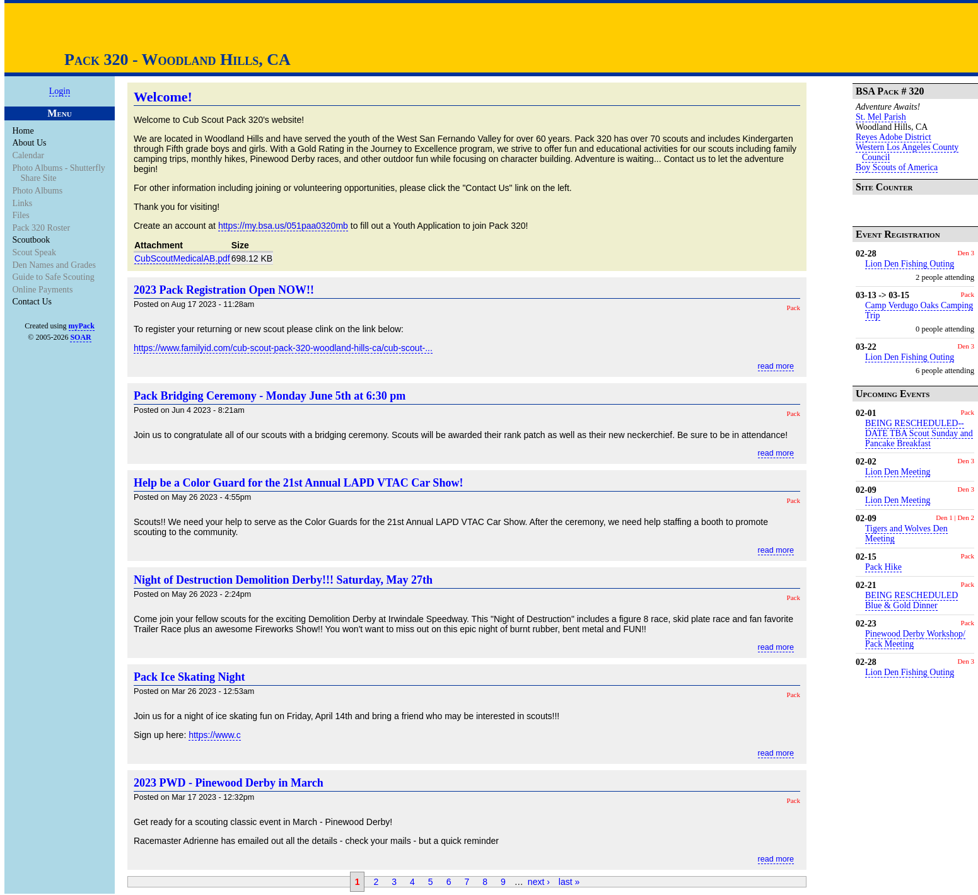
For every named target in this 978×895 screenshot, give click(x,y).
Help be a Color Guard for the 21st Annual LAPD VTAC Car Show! (298, 482)
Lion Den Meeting (897, 471)
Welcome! (163, 97)
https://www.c (214, 735)
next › (539, 882)
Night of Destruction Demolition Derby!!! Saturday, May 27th (283, 580)
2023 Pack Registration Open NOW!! (224, 290)
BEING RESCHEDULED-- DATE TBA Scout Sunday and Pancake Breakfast (919, 433)
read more (776, 366)
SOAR (80, 337)
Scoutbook (32, 240)
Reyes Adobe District (893, 137)
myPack (82, 325)
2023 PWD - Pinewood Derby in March (228, 783)
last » (569, 882)
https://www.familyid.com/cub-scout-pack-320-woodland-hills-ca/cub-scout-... (283, 348)
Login (59, 91)
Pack (793, 307)
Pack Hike (883, 567)
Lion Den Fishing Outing (909, 263)
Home (23, 131)
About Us (30, 142)
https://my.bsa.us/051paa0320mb (283, 226)
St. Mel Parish (881, 117)
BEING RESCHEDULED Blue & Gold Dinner (911, 600)
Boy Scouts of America (897, 167)
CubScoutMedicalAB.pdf (182, 258)
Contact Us (33, 301)
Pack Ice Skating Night (189, 677)
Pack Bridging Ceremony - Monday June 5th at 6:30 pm (269, 396)
